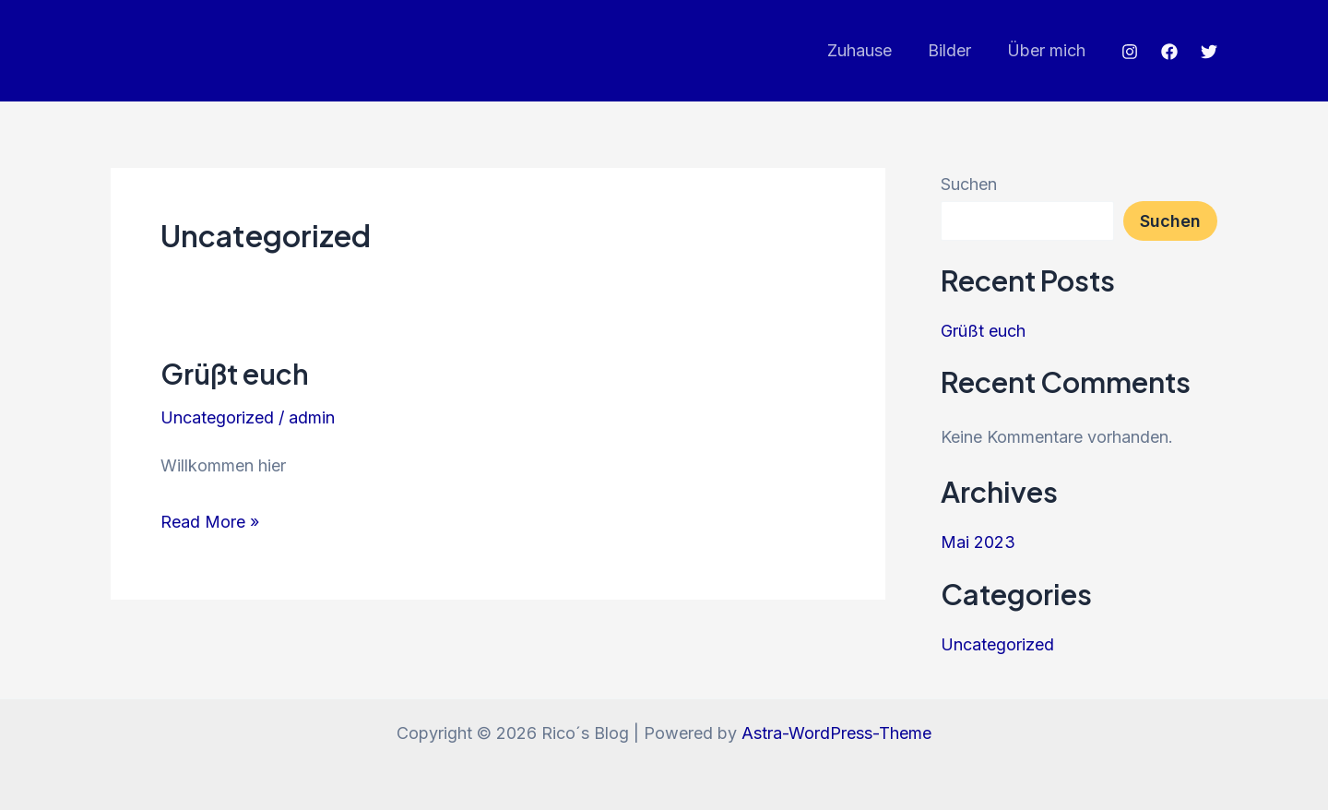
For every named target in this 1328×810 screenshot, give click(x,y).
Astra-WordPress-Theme (836, 733)
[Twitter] (1209, 51)
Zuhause (866, 50)
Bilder (953, 50)
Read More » (209, 521)
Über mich (1047, 50)
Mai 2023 (978, 542)
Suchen (969, 184)
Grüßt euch (234, 373)
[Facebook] (1169, 51)
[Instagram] (1129, 51)
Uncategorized (217, 417)
